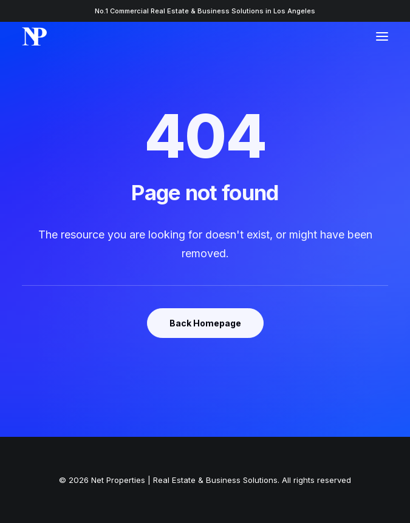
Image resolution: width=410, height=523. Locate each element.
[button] (382, 36)
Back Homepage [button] (205, 323)
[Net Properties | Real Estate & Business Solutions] (34, 36)
